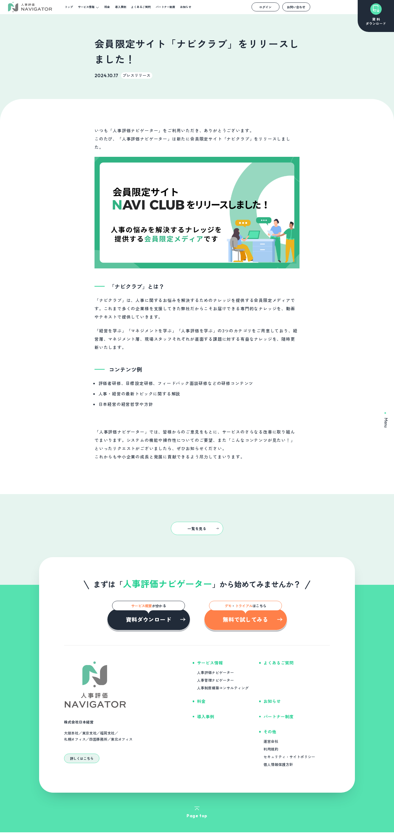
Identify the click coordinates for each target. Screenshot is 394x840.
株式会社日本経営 (79, 721)
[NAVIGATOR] (30, 7)
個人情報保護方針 (278, 764)
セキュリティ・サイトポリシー (289, 756)
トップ (69, 7)
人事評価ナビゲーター (215, 672)
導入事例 (120, 7)
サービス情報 (86, 7)
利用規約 (270, 748)
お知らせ (185, 7)
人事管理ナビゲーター (215, 680)
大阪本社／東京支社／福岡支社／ (91, 733)
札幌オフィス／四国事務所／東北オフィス (98, 739)
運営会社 (270, 741)
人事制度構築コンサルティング (223, 687)
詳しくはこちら (82, 758)
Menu (386, 420)
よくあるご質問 (141, 7)
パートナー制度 (165, 7)
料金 (107, 7)
